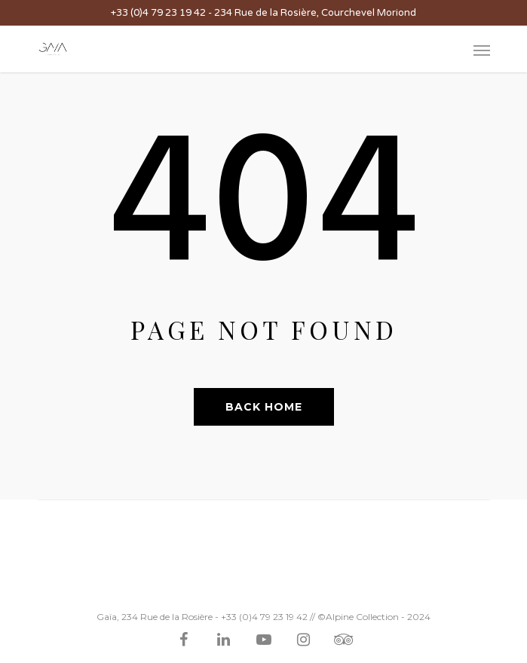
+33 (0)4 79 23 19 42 (158, 13)
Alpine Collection (362, 616)
